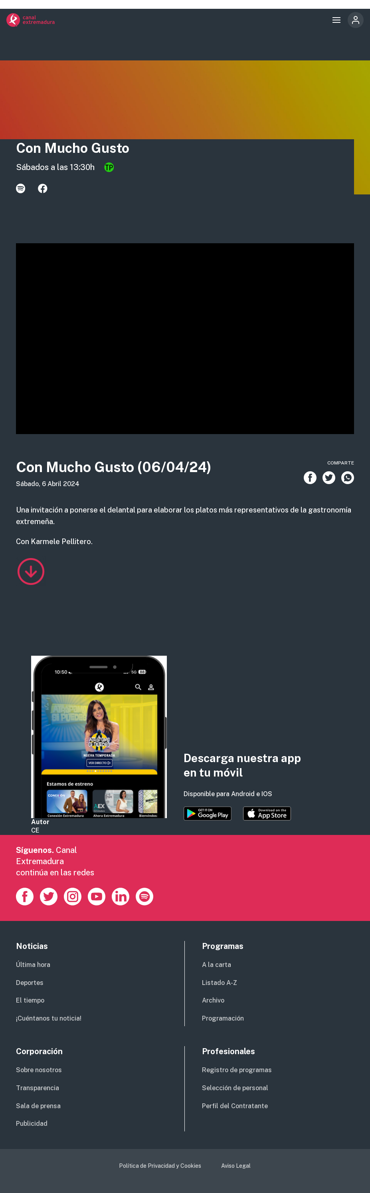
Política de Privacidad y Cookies (160, 1166)
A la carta (216, 965)
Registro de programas (237, 1070)
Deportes (30, 983)
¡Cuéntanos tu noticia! (48, 1018)
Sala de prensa (38, 1106)
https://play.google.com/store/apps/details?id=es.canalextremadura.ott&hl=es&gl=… (207, 814)
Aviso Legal (236, 1166)
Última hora (33, 965)
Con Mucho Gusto (73, 148)
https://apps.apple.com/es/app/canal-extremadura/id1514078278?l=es (267, 814)
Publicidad (31, 1123)
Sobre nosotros (39, 1070)
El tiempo (30, 1000)
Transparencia (37, 1088)
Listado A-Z (219, 983)
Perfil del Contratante (235, 1106)
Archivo (213, 1000)
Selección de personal (235, 1088)
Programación (223, 1018)
